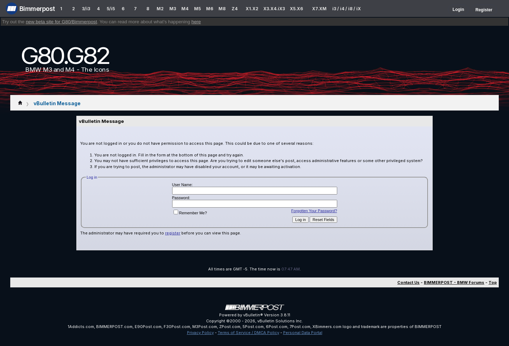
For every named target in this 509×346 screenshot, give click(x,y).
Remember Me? (190, 213)
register (172, 233)
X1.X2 (252, 8)
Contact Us (408, 282)
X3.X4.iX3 (274, 8)
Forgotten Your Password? (314, 211)
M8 (222, 8)
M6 (209, 8)
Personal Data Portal (302, 332)
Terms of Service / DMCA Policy (248, 332)
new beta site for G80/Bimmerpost (61, 21)
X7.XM (319, 8)
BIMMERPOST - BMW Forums (454, 282)
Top (492, 282)
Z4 (235, 8)
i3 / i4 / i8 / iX (346, 8)
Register (483, 9)
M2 (160, 8)
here (196, 21)
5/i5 (111, 8)
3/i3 (86, 8)
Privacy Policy (200, 332)
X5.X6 (296, 8)
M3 (172, 8)
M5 (197, 8)
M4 (184, 8)
